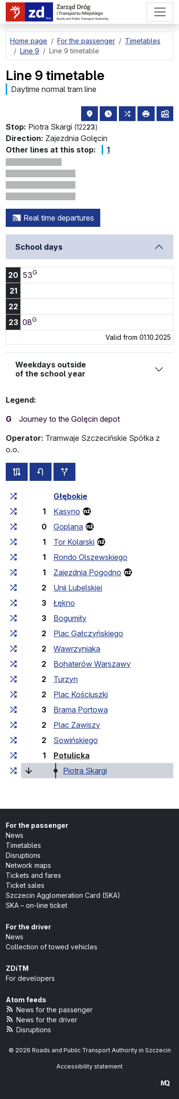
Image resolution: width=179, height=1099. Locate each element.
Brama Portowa (80, 709)
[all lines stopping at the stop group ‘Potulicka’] (13, 755)
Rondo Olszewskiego (90, 557)
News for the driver (41, 1019)
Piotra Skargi (85, 770)
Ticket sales (25, 885)
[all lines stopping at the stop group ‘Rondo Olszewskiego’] (13, 557)
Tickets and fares (33, 875)
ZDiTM (17, 968)
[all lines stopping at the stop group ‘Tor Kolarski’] (13, 542)
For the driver (28, 927)
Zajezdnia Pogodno (87, 572)
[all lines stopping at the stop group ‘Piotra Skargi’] (13, 770)
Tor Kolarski (74, 542)
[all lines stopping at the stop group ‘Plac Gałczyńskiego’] (13, 633)
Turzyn (65, 679)
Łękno (64, 603)
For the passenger (37, 825)
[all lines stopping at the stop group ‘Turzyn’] (13, 679)
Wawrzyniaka (76, 648)
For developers (30, 978)
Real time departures (53, 218)
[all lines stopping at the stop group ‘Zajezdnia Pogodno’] (13, 572)
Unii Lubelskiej (77, 587)
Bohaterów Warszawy (92, 664)
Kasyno (66, 511)
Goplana (68, 526)
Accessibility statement (89, 1066)
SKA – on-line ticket (36, 905)
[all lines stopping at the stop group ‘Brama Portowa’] (13, 709)
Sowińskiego (75, 740)
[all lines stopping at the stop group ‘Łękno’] (13, 603)
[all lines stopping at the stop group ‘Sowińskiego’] (13, 740)
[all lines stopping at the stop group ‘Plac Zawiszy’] (13, 725)
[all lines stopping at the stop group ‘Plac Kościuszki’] (13, 694)
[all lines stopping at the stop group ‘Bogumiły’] (13, 618)
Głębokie (70, 496)
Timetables (23, 845)
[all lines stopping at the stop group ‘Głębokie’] (13, 496)
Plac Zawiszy (76, 725)
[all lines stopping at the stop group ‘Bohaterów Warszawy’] (13, 664)
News (14, 835)
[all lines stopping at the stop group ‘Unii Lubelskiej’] (13, 587)
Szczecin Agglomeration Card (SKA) (63, 895)
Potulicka (71, 755)
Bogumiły (69, 618)
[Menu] (160, 11)
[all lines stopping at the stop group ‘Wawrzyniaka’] (13, 648)
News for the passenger (49, 1009)
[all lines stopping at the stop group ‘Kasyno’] (13, 511)
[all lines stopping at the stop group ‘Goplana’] (13, 526)
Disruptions (23, 855)
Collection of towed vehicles (51, 947)
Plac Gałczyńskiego (88, 633)
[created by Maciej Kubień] (165, 1083)
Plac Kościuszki (80, 694)
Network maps (28, 865)
